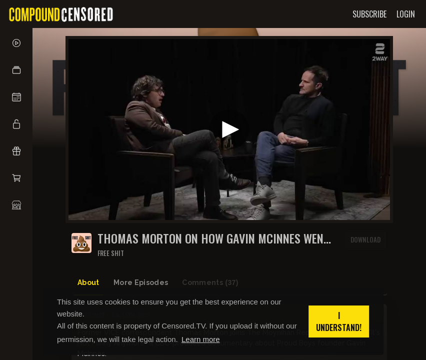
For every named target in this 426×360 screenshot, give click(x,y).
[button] (16, 70)
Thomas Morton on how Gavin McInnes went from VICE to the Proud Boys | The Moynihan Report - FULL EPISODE (214, 238)
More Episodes (141, 282)
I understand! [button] (339, 322)
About (89, 282)
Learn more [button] (201, 339)
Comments (210, 283)
